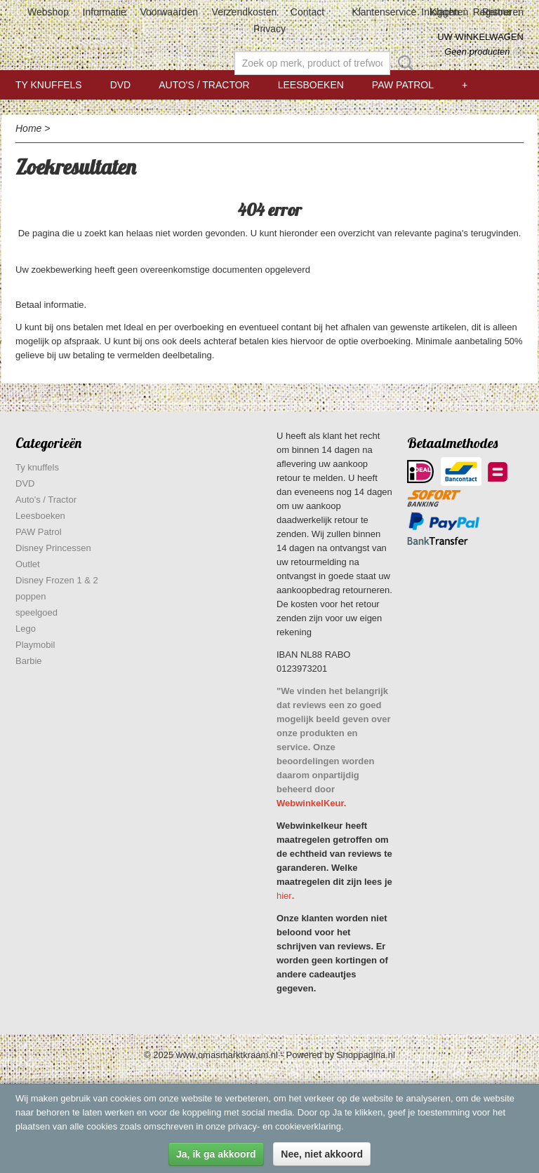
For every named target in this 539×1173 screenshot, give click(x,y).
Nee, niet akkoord (322, 1154)
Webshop (48, 12)
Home (28, 128)
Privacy (269, 28)
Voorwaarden (169, 12)
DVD (120, 84)
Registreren (498, 12)
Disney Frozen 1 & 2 (56, 580)
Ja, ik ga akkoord (216, 1154)
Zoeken (402, 63)
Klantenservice (384, 12)
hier (284, 895)
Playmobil (35, 644)
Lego (25, 628)
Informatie (104, 12)
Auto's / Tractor (204, 84)
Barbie (28, 661)
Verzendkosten (244, 12)
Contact (307, 12)
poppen (30, 596)
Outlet (27, 564)
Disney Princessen (53, 548)
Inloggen (440, 12)
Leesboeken (311, 84)
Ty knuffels (48, 84)
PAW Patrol (403, 84)
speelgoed (36, 612)
